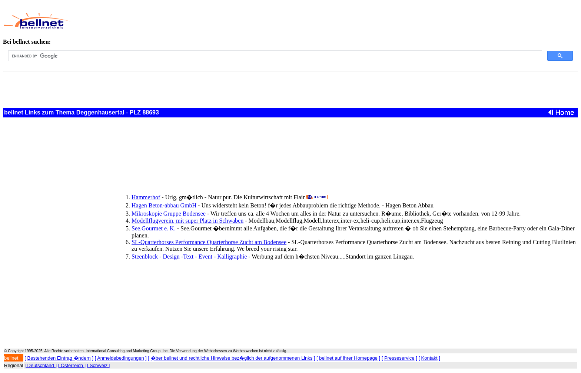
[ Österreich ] (72, 365)
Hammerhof (146, 197)
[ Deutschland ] (40, 365)
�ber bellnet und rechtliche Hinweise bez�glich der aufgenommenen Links (231, 358)
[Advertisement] (253, 20)
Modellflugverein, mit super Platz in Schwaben (187, 220)
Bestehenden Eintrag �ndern (59, 358)
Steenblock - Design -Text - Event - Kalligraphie (189, 256)
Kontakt (429, 358)
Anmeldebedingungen (120, 358)
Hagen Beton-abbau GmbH (164, 205)
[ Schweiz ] (98, 365)
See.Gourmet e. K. (154, 228)
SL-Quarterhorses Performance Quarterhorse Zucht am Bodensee (209, 242)
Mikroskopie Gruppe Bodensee (169, 213)
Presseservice (399, 358)
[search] (274, 56)
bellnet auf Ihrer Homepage (348, 358)
